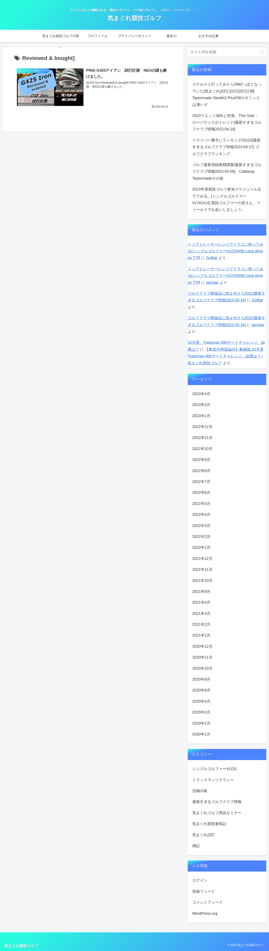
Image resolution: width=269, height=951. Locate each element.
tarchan (212, 282)
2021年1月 (201, 635)
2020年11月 (202, 657)
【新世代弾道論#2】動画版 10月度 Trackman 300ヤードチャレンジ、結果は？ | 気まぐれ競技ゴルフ (226, 356)
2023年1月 (201, 416)
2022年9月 (201, 460)
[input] (227, 52)
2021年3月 (201, 613)
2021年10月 (202, 581)
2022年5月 (201, 504)
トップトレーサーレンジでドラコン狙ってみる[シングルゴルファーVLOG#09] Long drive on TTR (225, 251)
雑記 (196, 846)
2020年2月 (201, 723)
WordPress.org (205, 913)
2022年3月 (201, 526)
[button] (262, 52)
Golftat (211, 258)
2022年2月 (201, 537)
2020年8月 (201, 690)
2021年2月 (201, 624)
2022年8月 (201, 471)
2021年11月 (202, 569)
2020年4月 (201, 701)
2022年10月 (202, 449)
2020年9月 (201, 679)
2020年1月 (201, 734)
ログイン (199, 880)
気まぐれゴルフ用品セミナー (216, 813)
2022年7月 (201, 482)
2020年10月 (202, 668)
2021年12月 (202, 559)
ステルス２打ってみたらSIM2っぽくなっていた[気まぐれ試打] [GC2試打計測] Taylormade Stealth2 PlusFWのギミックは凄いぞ (227, 94)
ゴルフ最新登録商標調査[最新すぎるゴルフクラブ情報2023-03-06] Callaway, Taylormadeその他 (226, 171)
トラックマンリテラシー (213, 780)
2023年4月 (201, 394)
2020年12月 (202, 646)
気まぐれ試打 (203, 835)
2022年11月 (202, 438)
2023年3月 (201, 405)
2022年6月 (201, 492)
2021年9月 (201, 591)
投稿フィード (203, 891)
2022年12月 (202, 427)
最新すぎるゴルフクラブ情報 (216, 802)
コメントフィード (207, 902)
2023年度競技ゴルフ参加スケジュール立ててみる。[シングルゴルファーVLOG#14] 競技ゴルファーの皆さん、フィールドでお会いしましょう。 (226, 199)
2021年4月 (201, 602)
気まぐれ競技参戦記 (209, 824)
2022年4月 (201, 514)
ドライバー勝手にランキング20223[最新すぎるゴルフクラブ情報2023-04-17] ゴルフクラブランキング (226, 147)
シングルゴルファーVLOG (214, 769)
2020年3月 (201, 712)
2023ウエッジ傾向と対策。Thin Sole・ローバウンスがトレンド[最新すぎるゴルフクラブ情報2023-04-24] (226, 122)
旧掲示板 (199, 791)
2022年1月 (201, 547)
